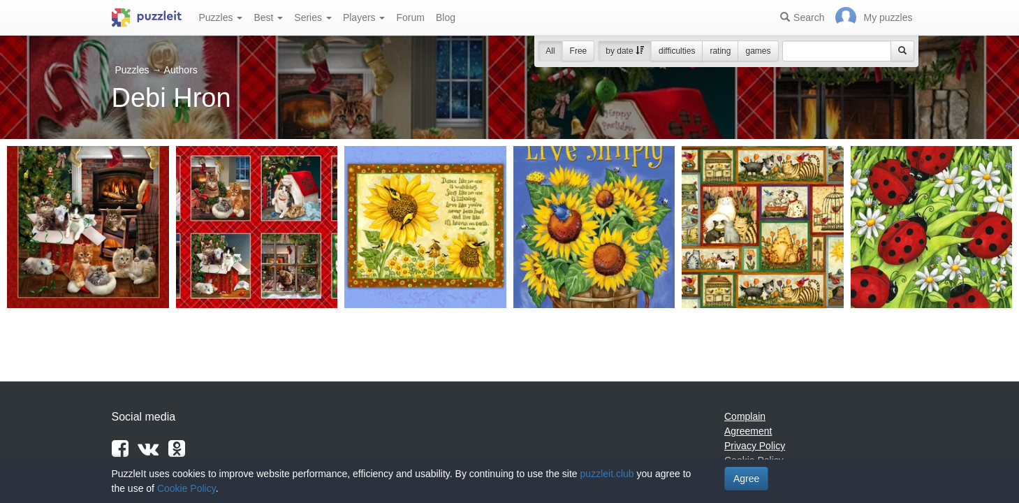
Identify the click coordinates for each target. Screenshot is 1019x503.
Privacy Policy (754, 445)
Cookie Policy (186, 488)
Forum (410, 17)
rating (720, 51)
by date (625, 51)
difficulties (677, 51)
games (757, 51)
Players (364, 17)
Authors (181, 69)
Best (268, 17)
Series (313, 17)
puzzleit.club (607, 473)
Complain (744, 416)
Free (578, 51)
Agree (746, 478)
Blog (445, 17)
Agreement (748, 431)
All (550, 51)
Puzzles (221, 17)
